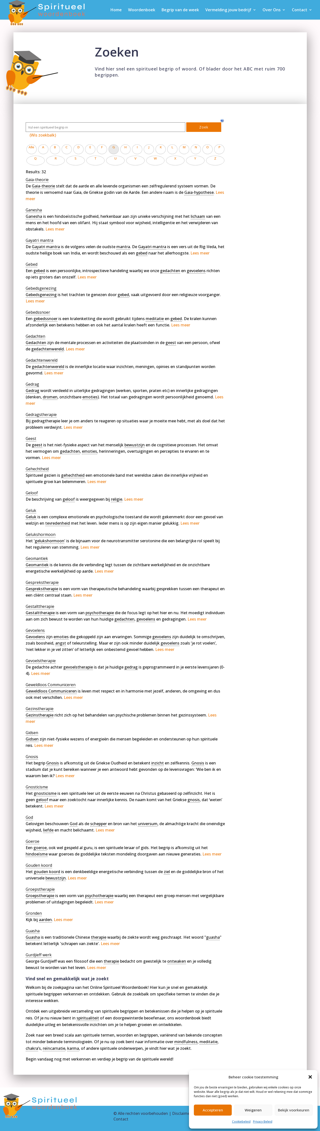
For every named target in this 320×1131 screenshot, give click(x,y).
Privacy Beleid (262, 1121)
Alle (31, 147)
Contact (299, 10)
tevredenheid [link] (57, 523)
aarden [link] (45, 919)
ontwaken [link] (176, 961)
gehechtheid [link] (73, 475)
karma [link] (73, 1048)
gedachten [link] (170, 270)
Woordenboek (141, 10)
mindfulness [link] (186, 1041)
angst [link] (60, 643)
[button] (310, 1076)
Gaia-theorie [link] (43, 186)
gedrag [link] (131, 667)
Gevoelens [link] (35, 636)
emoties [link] (90, 397)
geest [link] (171, 342)
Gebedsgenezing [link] (41, 294)
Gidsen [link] (32, 739)
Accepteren (213, 1110)
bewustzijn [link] (134, 445)
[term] (37, 180)
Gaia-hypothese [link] (199, 192)
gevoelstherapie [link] (78, 667)
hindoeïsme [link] (37, 854)
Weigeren (253, 1110)
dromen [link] (50, 397)
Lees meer (55, 229)
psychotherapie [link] (100, 612)
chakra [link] (32, 1048)
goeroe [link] (40, 847)
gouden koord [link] (47, 871)
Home (116, 10)
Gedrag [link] (32, 390)
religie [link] (116, 499)
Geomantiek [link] (37, 564)
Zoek (203, 127)
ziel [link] (167, 871)
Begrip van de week (180, 10)
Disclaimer (181, 1113)
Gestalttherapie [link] (40, 612)
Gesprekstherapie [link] (42, 588)
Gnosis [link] (52, 763)
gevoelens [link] (196, 270)
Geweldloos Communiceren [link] (51, 691)
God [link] (73, 823)
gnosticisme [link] (45, 793)
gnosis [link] (194, 799)
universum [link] (147, 823)
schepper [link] (98, 823)
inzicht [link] (157, 763)
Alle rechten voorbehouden (143, 1113)
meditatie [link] (155, 318)
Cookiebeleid (241, 1121)
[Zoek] (105, 127)
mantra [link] (123, 246)
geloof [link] (69, 499)
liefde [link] (48, 830)
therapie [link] (98, 937)
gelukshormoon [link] (49, 540)
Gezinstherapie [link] (40, 715)
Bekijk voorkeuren (293, 1110)
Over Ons (272, 10)
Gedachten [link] (36, 342)
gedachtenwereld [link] (47, 349)
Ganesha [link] (34, 216)
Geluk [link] (31, 516)
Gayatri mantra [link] (46, 246)
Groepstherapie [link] (40, 895)
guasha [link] (213, 937)
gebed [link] (141, 253)
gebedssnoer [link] (45, 318)
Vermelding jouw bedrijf (228, 10)
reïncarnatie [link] (54, 1048)
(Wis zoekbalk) (43, 135)
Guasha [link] (33, 937)
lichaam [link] (198, 216)
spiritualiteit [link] (88, 1018)
